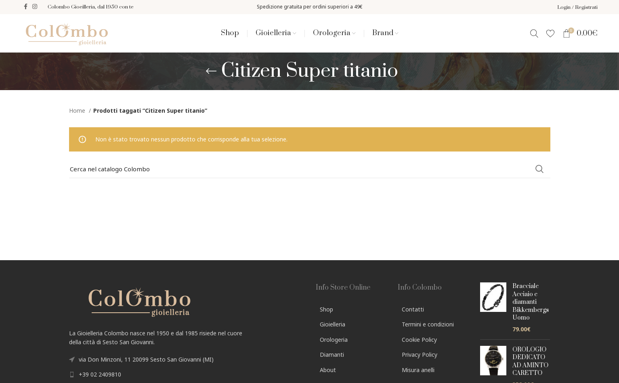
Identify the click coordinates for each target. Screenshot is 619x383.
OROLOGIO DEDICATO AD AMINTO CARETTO (530, 363)
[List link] (186, 375)
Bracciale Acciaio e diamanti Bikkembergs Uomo (530, 303)
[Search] (534, 34)
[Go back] (211, 72)
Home (78, 112)
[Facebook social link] (25, 7)
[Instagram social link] (35, 7)
